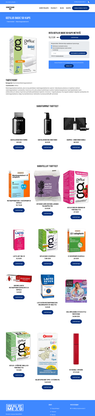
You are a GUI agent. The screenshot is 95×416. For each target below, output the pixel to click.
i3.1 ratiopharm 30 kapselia (76, 256)
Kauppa (68, 8)
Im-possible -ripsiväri (76, 370)
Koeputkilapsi (44, 8)
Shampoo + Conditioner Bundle (76, 140)
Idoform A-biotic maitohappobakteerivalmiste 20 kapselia (19, 288)
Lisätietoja (74, 37)
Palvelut (54, 411)
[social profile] (17, 2)
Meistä (53, 415)
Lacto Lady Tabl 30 (19, 256)
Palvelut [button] (54, 8)
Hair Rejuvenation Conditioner (47, 140)
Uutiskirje (55, 50)
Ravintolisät (10, 21)
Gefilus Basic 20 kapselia (47, 256)
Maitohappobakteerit (22, 21)
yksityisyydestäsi (59, 56)
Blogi (62, 8)
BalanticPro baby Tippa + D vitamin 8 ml (47, 380)
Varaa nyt (69, 66)
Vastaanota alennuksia (78, 53)
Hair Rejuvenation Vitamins (18, 140)
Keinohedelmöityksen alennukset (62, 48)
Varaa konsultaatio (80, 8)
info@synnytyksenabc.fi (80, 1)
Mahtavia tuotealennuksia (60, 46)
